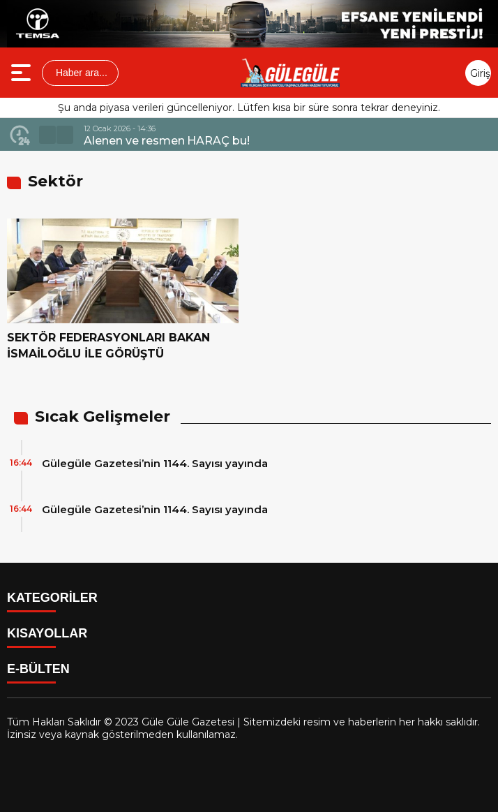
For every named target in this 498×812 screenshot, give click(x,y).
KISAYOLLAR (47, 633)
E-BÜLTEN (38, 669)
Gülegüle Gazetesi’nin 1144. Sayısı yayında (155, 463)
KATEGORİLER (52, 598)
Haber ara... (80, 72)
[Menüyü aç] (22, 73)
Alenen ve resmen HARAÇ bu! (167, 140)
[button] (47, 135)
